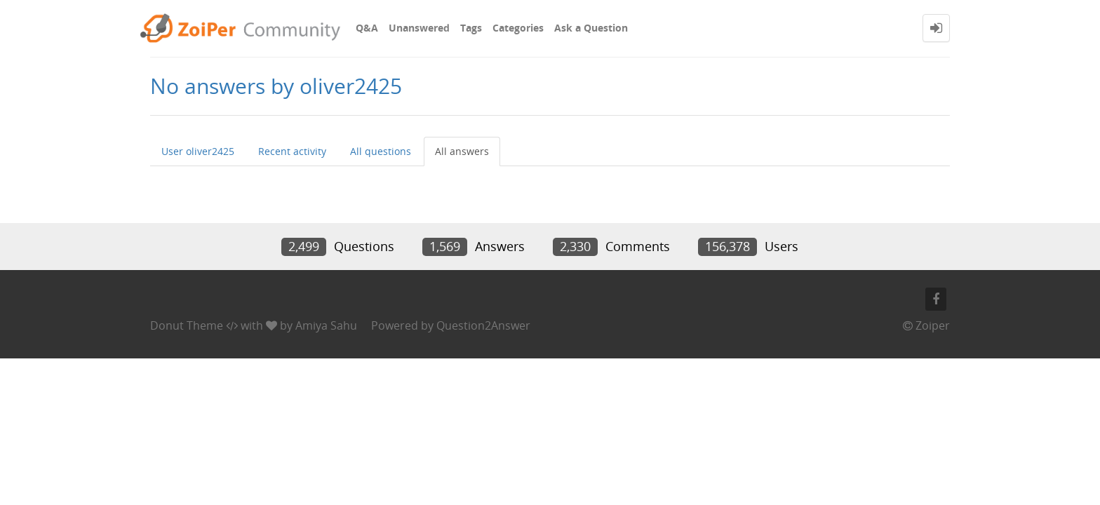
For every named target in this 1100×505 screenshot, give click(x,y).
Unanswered (419, 27)
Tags (471, 27)
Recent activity (292, 151)
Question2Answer (483, 325)
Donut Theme (186, 325)
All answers (462, 151)
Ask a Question (591, 27)
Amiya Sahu (326, 325)
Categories (518, 27)
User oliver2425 (197, 151)
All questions (380, 151)
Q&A (367, 27)
